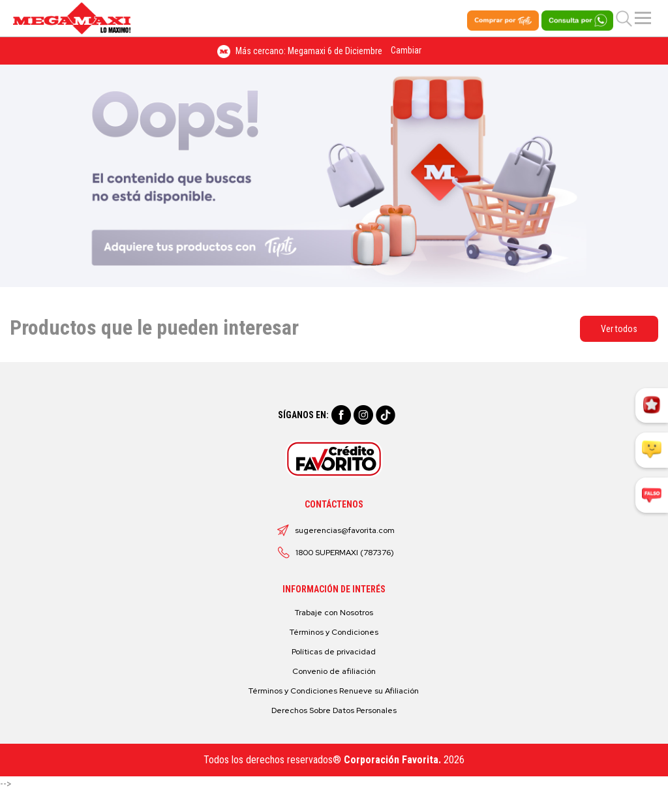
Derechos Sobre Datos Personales (334, 710)
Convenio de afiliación (334, 671)
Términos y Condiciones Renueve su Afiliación (334, 691)
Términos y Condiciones (334, 632)
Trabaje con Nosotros (334, 612)
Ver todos (619, 329)
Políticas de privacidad (334, 652)
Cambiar (406, 50)
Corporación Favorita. (392, 760)
